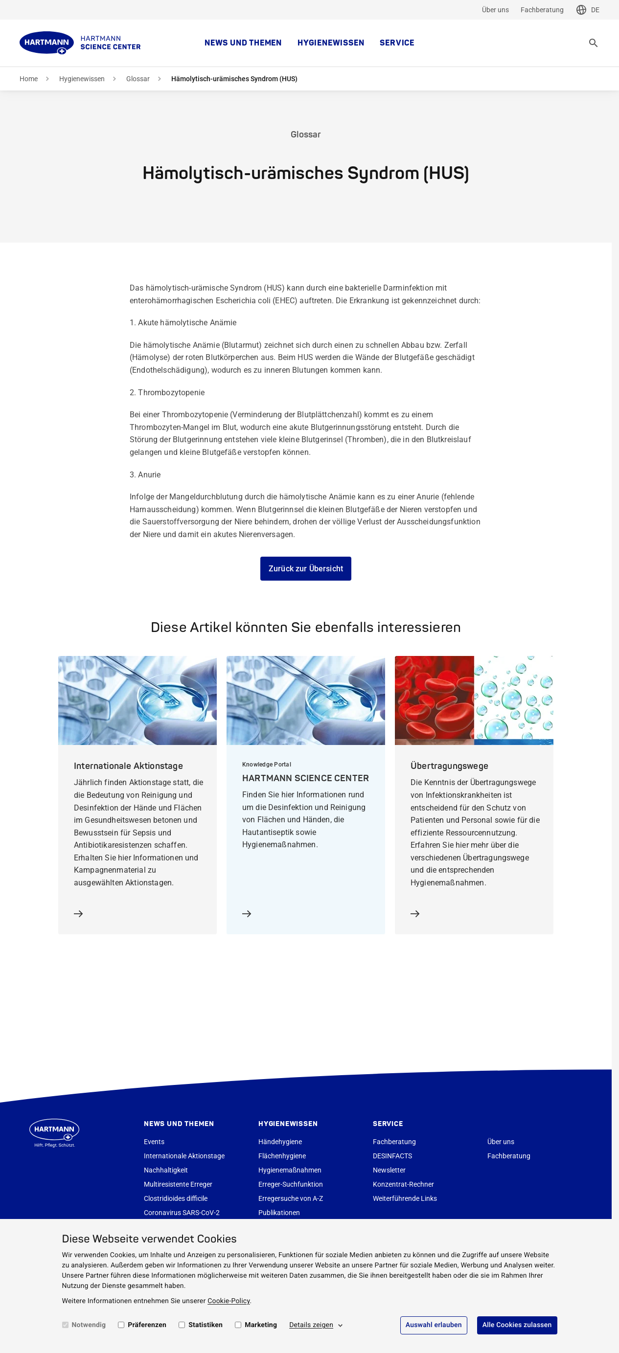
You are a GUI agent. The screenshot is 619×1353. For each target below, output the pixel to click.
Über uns (495, 10)
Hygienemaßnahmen (289, 1170)
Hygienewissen (331, 43)
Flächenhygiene (282, 1156)
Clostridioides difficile (175, 1198)
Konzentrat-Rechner (403, 1184)
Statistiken (205, 1325)
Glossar (138, 79)
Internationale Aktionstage (184, 1156)
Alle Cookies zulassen (517, 1325)
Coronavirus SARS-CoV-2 (182, 1213)
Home (29, 79)
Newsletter (389, 1170)
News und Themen (243, 43)
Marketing (261, 1325)
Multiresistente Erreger (178, 1184)
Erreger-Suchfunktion (290, 1184)
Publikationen (279, 1213)
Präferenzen (147, 1325)
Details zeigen (311, 1325)
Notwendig (89, 1325)
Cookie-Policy (228, 1301)
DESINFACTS (392, 1156)
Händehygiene (280, 1142)
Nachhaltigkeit (166, 1170)
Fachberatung (542, 10)
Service (397, 43)
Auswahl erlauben (434, 1325)
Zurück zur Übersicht (306, 568)
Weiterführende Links (405, 1198)
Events (154, 1142)
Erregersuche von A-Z (290, 1198)
